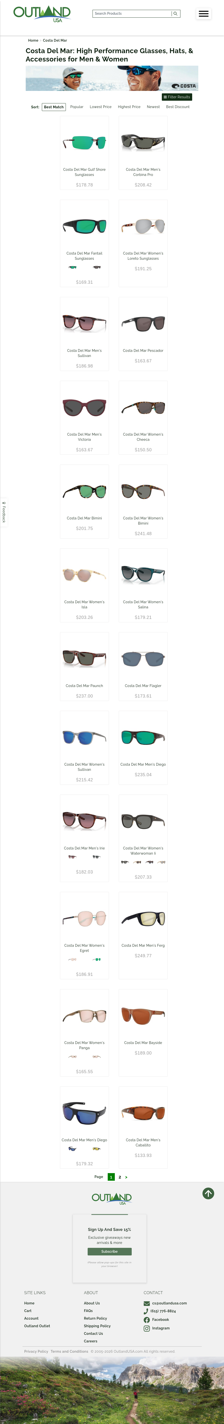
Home (33, 40)
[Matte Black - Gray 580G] (125, 862)
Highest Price (129, 107)
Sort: (35, 107)
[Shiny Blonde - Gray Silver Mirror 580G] (161, 862)
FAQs (88, 1311)
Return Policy (95, 1318)
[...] (132, 14)
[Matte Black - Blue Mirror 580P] (72, 1149)
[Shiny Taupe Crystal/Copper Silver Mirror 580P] (72, 1057)
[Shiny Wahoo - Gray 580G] (149, 862)
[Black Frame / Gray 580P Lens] (97, 267)
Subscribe (109, 1251)
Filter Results (177, 97)
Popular (76, 107)
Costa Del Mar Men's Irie (84, 848)
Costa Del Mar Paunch (84, 686)
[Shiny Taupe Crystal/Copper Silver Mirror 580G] (97, 1057)
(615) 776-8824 (160, 1311)
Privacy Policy (36, 1351)
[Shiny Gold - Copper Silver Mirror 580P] (72, 959)
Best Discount (178, 107)
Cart (28, 1311)
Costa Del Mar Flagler (143, 686)
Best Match (54, 107)
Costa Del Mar (55, 40)
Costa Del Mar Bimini (84, 518)
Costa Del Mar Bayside (143, 1043)
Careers (90, 1341)
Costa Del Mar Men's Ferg (143, 945)
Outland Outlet (37, 1326)
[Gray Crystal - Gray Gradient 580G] (97, 857)
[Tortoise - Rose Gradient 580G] (72, 857)
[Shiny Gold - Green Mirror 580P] (97, 959)
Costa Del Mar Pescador (143, 351)
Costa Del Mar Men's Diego (143, 764)
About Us (92, 1303)
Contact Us (93, 1334)
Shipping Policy (97, 1326)
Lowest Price (101, 107)
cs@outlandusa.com (165, 1303)
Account (31, 1318)
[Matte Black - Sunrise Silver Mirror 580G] (97, 1149)
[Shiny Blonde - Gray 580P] (137, 862)
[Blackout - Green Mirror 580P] (72, 267)
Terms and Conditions (69, 1351)
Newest (153, 107)
